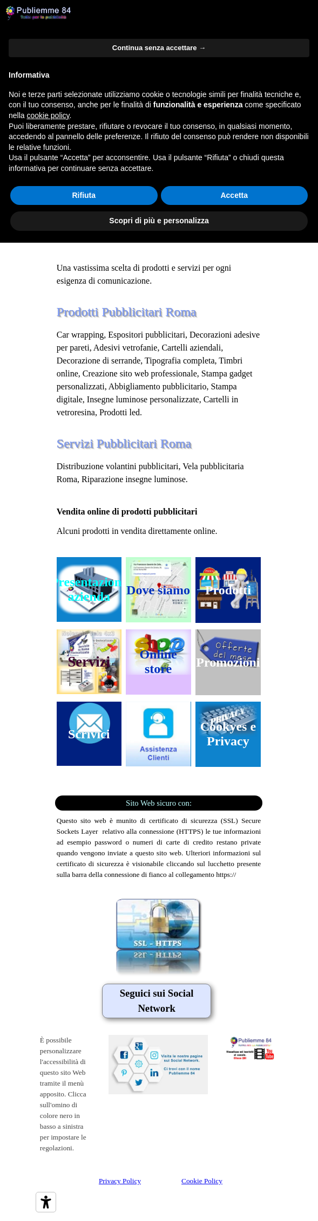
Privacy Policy (120, 1181)
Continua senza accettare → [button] (159, 48)
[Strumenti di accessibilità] (46, 1202)
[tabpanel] (159, 255)
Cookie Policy (201, 1181)
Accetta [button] (234, 195)
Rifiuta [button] (84, 195)
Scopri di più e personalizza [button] (158, 220)
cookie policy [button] (47, 115)
